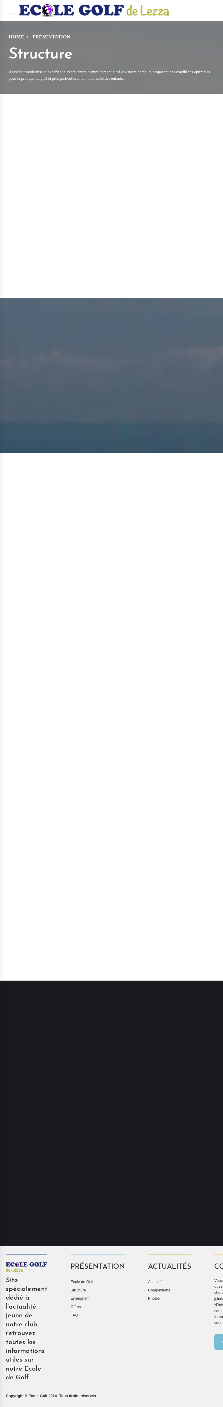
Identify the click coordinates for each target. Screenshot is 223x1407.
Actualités (156, 1282)
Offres (76, 1307)
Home (16, 37)
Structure (78, 1290)
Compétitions (159, 1290)
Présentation (51, 37)
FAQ (74, 1315)
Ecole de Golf (82, 1282)
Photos (154, 1298)
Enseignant (80, 1298)
